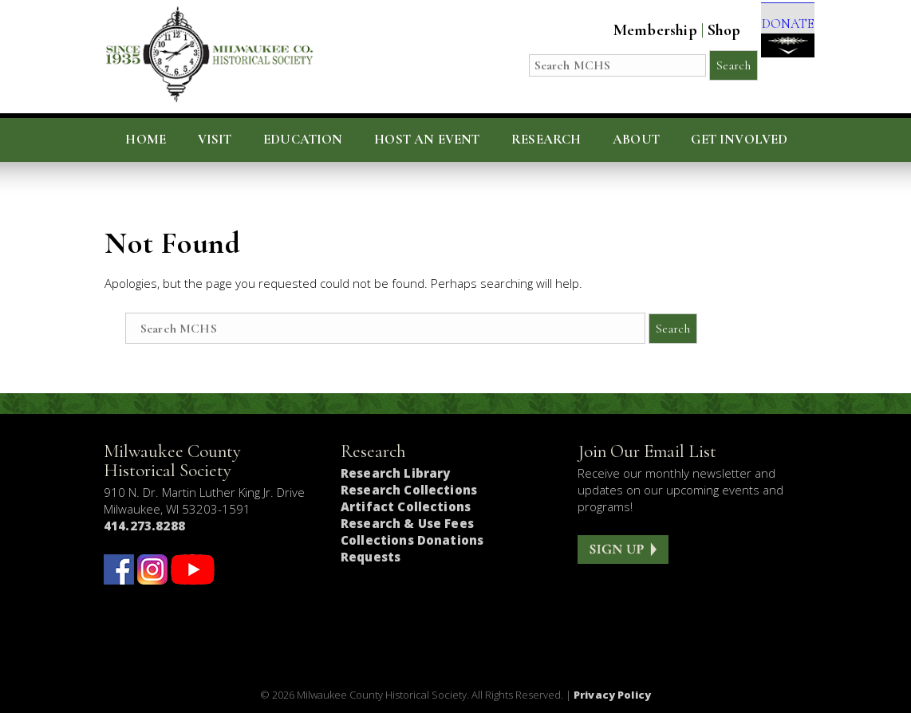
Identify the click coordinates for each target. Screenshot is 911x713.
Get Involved (739, 140)
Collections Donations (412, 540)
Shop (702, 30)
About (636, 140)
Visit (215, 140)
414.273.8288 (144, 526)
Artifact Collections (406, 506)
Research (546, 140)
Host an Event (426, 140)
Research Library (395, 473)
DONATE (776, 41)
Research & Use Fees (407, 523)
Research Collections (409, 490)
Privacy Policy (612, 694)
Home (145, 140)
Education (303, 140)
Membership (633, 30)
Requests (370, 557)
